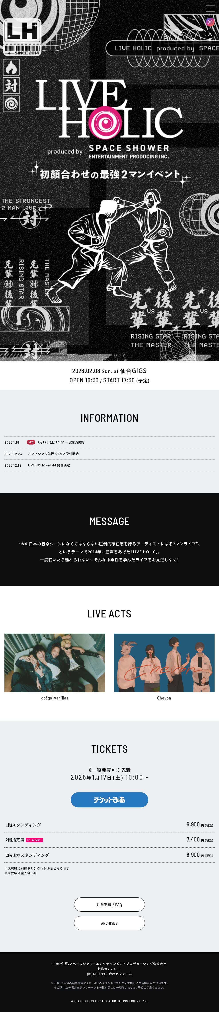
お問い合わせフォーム (115, 974)
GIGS (133, 370)
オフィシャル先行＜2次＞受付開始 (53, 456)
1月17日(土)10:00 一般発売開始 (61, 445)
